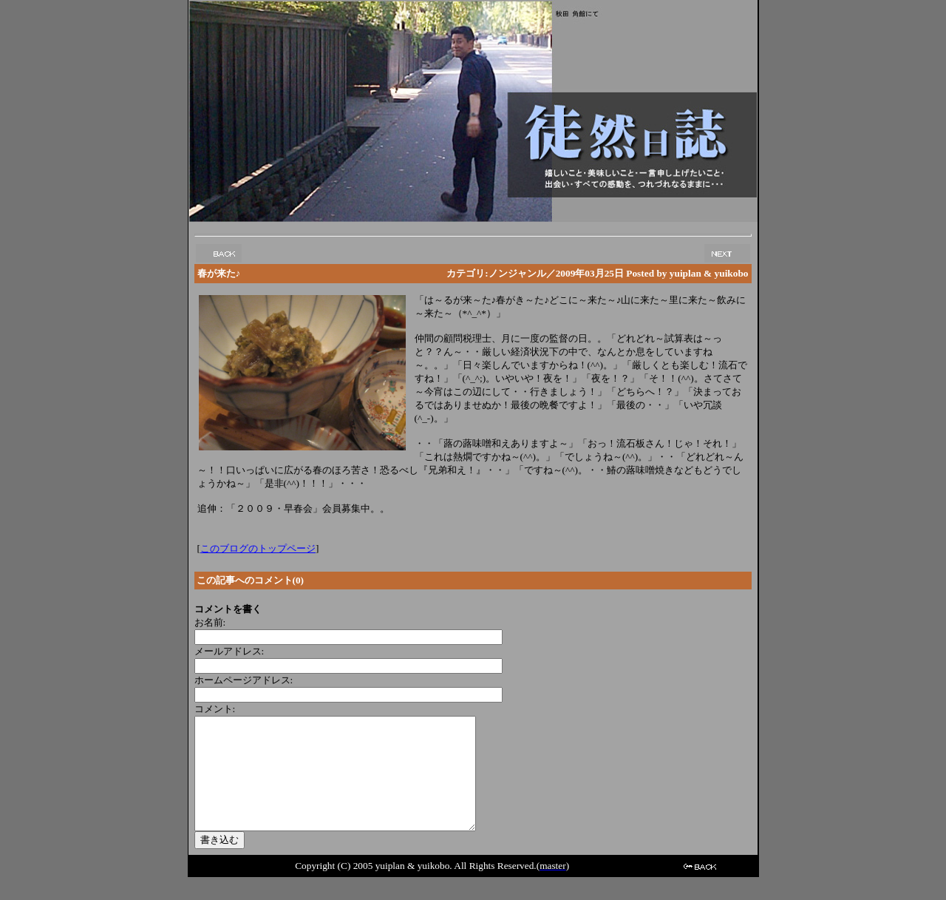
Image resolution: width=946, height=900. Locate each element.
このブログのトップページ (258, 548)
